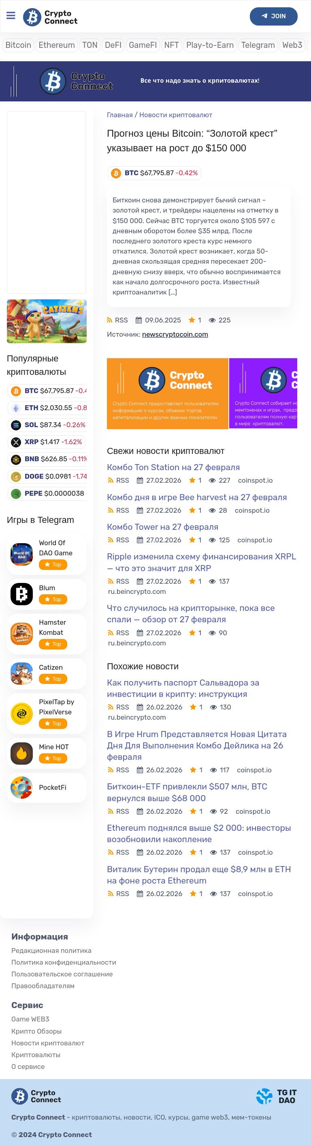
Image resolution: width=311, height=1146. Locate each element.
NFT (171, 45)
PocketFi (52, 787)
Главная (120, 115)
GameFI (143, 45)
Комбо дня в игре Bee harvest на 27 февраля (197, 497)
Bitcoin (18, 45)
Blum (47, 588)
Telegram (258, 45)
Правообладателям (43, 986)
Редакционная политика (51, 950)
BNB (32, 459)
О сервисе (28, 1066)
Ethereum (56, 45)
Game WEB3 (30, 1019)
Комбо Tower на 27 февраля (163, 527)
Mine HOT (54, 747)
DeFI (113, 45)
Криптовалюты (35, 1055)
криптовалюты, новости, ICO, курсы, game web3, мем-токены (171, 1117)
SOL (31, 425)
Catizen (51, 667)
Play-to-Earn (210, 45)
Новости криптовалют (176, 115)
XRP (32, 442)
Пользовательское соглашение (62, 974)
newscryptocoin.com (175, 334)
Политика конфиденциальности (63, 962)
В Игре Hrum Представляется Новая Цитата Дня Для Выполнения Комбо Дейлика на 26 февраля (197, 745)
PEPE (34, 493)
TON (90, 45)
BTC (31, 391)
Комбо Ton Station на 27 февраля (173, 467)
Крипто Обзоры (36, 1031)
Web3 (292, 45)
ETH (31, 408)
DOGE (34, 476)
